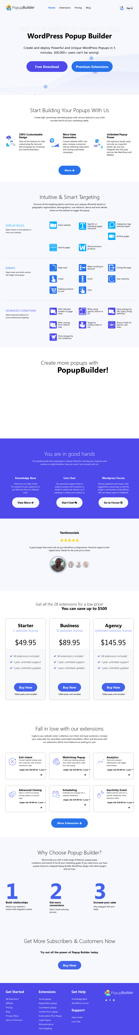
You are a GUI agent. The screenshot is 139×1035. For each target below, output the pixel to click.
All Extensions (12, 998)
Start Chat (69, 502)
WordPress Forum (80, 1003)
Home (51, 7)
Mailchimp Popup (74, 757)
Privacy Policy (12, 1015)
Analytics (113, 757)
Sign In (130, 8)
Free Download (47, 66)
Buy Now (69, 965)
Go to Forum (113, 502)
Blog (88, 7)
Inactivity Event (117, 790)
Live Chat (76, 1021)
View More (26, 502)
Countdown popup (47, 1007)
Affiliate (9, 1003)
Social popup (45, 998)
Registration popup (48, 1003)
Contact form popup (48, 1011)
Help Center (77, 1017)
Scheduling (70, 790)
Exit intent (25, 757)
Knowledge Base (79, 998)
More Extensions (69, 823)
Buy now (25, 687)
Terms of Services (14, 1020)
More (70, 170)
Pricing (78, 7)
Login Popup (45, 1020)
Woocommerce (46, 1024)
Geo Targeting (45, 1028)
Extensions (65, 7)
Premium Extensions (92, 66)
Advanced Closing (30, 790)
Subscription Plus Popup (50, 1015)
